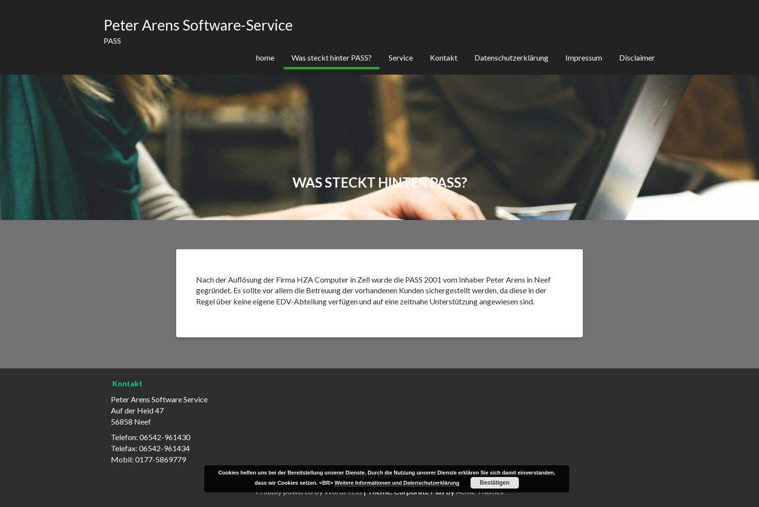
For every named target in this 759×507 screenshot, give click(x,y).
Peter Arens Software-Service (198, 24)
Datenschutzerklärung (511, 57)
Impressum (583, 57)
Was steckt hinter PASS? (331, 57)
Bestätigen (494, 482)
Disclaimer (637, 57)
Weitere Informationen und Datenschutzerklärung (396, 483)
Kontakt (443, 57)
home (265, 57)
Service (401, 57)
